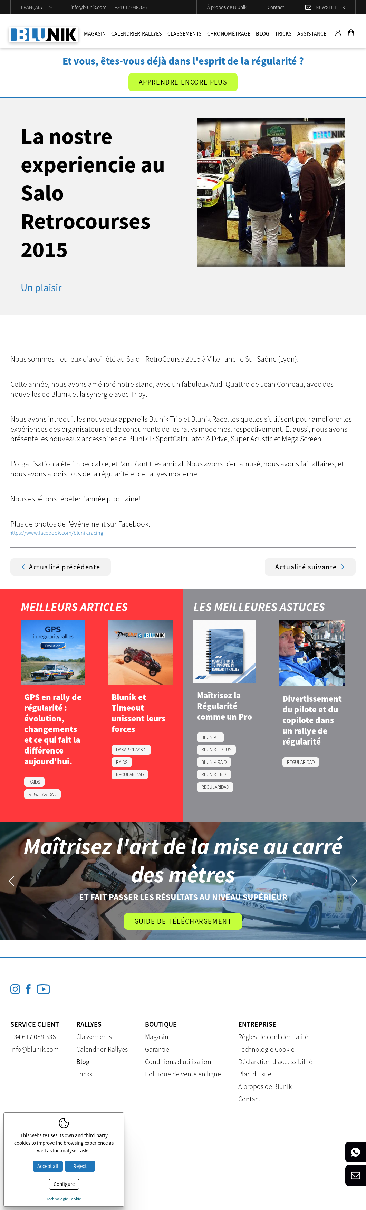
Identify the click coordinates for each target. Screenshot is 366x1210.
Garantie (157, 1049)
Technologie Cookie (266, 1049)
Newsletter (330, 7)
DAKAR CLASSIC (131, 750)
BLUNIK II (210, 737)
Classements (184, 33)
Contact (276, 7)
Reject (80, 1166)
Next (355, 881)
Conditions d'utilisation (178, 1061)
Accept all (47, 1166)
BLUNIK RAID (214, 762)
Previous (11, 881)
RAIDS (34, 782)
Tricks (283, 33)
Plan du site (254, 1074)
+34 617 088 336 (131, 7)
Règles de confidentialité (273, 1036)
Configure (64, 1184)
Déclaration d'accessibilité (275, 1061)
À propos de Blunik (227, 7)
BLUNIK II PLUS (216, 750)
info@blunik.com (88, 7)
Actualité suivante (310, 566)
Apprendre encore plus (183, 82)
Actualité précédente (60, 566)
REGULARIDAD (42, 794)
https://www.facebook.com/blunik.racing (56, 532)
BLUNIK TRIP (214, 774)
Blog (262, 33)
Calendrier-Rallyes (136, 33)
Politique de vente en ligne (183, 1074)
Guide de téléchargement (183, 921)
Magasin (95, 33)
